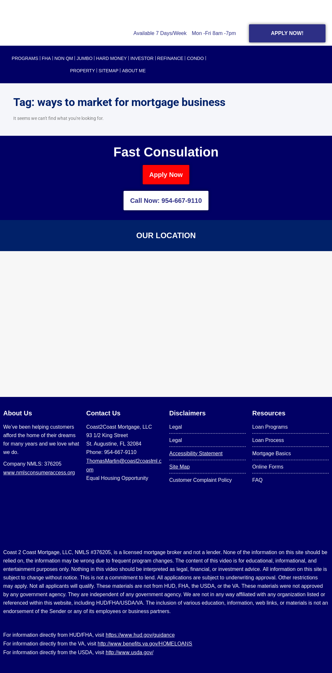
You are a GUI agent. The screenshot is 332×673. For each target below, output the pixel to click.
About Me (134, 70)
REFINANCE (170, 58)
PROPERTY (82, 70)
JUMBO (84, 58)
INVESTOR (141, 58)
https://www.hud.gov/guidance (140, 635)
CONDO (195, 58)
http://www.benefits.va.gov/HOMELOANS (145, 643)
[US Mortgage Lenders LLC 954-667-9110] (166, 324)
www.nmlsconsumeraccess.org (39, 472)
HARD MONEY (111, 58)
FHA (46, 58)
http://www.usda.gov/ (129, 652)
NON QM (63, 58)
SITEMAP (108, 70)
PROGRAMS (25, 58)
